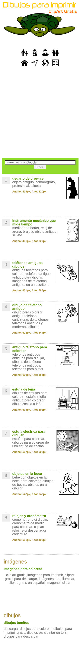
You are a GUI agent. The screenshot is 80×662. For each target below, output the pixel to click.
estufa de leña (23, 389)
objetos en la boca (27, 474)
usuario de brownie (28, 178)
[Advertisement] (40, 113)
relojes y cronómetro (29, 516)
